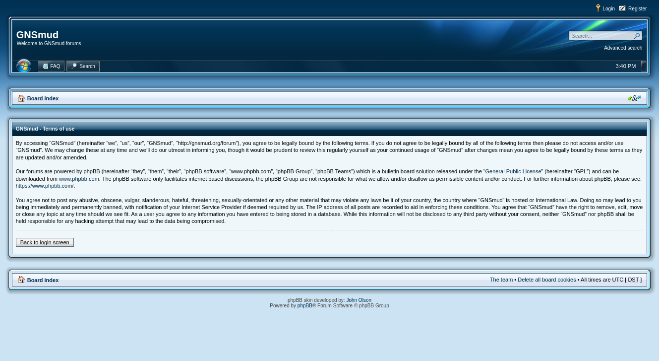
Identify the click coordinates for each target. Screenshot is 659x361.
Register (637, 8)
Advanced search (623, 48)
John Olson (358, 300)
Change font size (634, 97)
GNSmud (37, 34)
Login (609, 8)
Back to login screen (44, 242)
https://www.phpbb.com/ (45, 186)
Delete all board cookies (547, 280)
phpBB (305, 305)
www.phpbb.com (79, 179)
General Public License (513, 171)
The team (501, 280)
